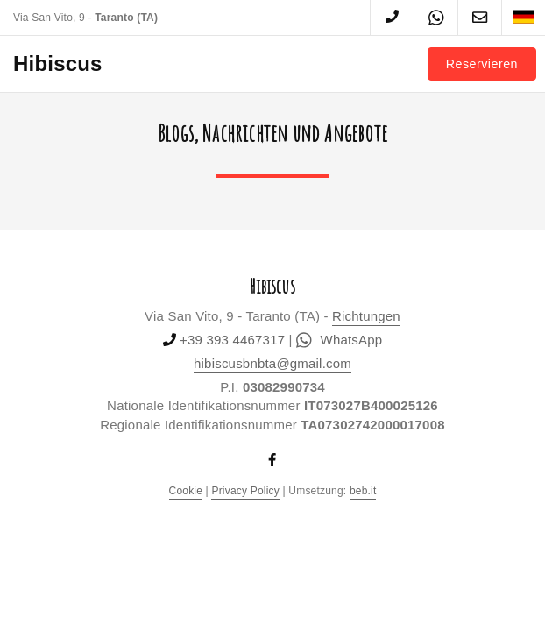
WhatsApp (339, 340)
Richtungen (366, 315)
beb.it (363, 491)
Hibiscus (58, 63)
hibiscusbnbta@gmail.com (272, 363)
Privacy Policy (245, 491)
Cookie (186, 491)
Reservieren (482, 64)
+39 (232, 339)
